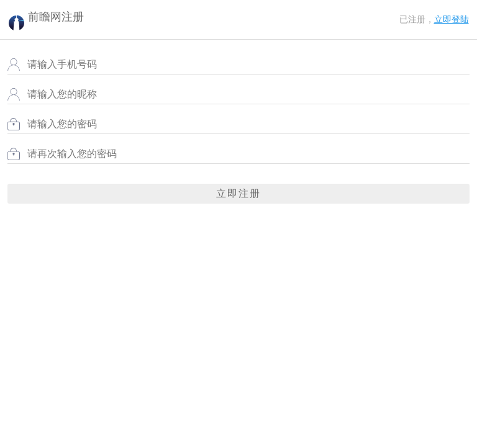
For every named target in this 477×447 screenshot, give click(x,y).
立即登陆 (451, 19)
